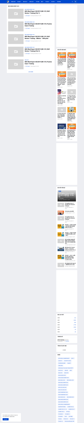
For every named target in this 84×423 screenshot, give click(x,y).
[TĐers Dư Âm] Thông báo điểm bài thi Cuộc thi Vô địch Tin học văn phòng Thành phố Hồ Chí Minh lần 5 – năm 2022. (71, 81)
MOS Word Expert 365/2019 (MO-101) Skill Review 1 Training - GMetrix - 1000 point (37, 37)
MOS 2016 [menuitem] (25, 1)
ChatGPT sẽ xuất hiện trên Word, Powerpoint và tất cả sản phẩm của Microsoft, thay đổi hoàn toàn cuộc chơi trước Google (62, 99)
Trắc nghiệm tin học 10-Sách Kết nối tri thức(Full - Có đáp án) (70, 218)
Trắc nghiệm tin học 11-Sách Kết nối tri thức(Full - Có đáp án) (70, 204)
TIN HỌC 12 (60, 421)
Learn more (12, 416)
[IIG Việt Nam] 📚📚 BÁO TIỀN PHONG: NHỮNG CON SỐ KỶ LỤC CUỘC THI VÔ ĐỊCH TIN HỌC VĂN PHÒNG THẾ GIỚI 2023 (71, 134)
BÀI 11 (72, 358)
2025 (67, 329)
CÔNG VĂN (60, 365)
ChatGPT (69, 363)
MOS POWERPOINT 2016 (63, 392)
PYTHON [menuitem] (37, 1)
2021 (67, 320)
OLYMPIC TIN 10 (70, 406)
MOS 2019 (66, 372)
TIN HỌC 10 (66, 418)
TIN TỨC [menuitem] (52, 1)
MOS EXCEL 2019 (70, 380)
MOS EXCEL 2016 (61, 380)
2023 (67, 325)
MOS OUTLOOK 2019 (62, 389)
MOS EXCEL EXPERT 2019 (63, 384)
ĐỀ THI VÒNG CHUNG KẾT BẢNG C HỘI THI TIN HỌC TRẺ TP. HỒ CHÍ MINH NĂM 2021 (70, 241)
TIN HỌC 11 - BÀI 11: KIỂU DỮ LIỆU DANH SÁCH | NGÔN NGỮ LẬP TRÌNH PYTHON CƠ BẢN (70, 257)
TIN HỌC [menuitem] (18, 1)
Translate (66, 341)
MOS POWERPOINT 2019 (63, 394)
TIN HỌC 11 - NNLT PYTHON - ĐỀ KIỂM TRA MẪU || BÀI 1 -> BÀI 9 (70, 234)
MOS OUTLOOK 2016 (62, 387)
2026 (67, 332)
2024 (67, 327)
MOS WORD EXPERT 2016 (63, 399)
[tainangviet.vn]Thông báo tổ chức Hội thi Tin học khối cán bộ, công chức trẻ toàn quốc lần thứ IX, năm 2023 (62, 133)
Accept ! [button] (5, 419)
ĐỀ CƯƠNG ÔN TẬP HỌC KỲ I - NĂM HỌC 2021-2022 (70, 264)
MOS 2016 (60, 372)
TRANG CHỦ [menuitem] (13, 1)
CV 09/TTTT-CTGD (67, 360)
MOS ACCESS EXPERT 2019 (63, 377)
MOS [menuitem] (42, 1)
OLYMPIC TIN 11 (72, 409)
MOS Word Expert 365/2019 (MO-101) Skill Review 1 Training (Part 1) (37, 12)
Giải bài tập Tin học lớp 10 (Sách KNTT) (65, 368)
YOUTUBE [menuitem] (59, 1)
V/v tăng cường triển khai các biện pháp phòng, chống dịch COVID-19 (62, 115)
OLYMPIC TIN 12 (61, 411)
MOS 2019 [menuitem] (31, 1)
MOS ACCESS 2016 (62, 375)
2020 (67, 318)
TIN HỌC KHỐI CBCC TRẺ (69, 421)
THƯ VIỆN (70, 416)
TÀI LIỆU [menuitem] (47, 1)
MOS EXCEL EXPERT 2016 (63, 382)
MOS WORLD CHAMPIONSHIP (64, 404)
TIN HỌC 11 (72, 418)
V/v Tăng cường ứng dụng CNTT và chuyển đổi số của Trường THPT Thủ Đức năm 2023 (71, 98)
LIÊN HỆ (66, 370)
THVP (66, 416)
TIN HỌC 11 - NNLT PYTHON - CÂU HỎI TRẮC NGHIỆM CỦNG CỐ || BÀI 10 (70, 226)
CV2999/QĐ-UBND (61, 363)
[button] (72, 1)
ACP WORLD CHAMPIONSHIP (63, 358)
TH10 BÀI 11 (67, 414)
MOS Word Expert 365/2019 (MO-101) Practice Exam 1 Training (38, 63)
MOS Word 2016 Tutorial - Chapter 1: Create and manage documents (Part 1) (70, 249)
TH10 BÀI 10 (60, 414)
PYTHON (67, 411)
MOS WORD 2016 (61, 397)
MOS (71, 370)
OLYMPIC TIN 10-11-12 (62, 409)
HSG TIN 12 (60, 370)
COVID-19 (60, 360)
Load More (30, 71)
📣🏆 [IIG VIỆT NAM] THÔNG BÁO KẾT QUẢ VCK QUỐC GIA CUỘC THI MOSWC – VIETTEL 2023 (62, 61)
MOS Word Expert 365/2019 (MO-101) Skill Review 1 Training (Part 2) (37, 50)
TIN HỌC (60, 418)
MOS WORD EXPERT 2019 (63, 401)
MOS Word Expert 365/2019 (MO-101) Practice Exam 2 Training (38, 25)
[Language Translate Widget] (63, 339)
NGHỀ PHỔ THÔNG (61, 406)
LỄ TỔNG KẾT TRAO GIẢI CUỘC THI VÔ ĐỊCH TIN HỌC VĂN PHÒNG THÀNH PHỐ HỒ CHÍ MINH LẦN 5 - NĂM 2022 (71, 117)
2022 (67, 322)
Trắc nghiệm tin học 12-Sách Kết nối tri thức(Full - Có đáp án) (66, 195)
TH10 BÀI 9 (60, 416)
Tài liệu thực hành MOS (69, 211)
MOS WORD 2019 (70, 397)
